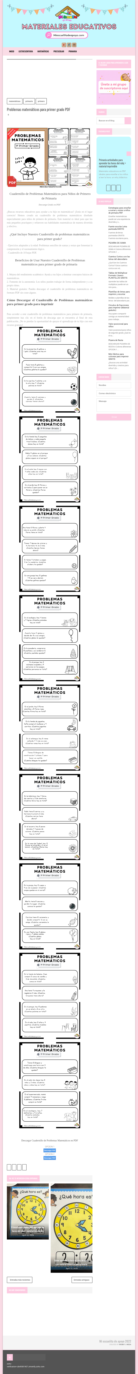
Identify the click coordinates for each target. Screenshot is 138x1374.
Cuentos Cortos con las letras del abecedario (119, 257)
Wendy (122, 1344)
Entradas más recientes (20, 1280)
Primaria (73, 51)
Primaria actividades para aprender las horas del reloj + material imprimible (112, 163)
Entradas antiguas (82, 1280)
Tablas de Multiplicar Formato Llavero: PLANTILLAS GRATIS (117, 275)
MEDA (129, 1344)
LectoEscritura (26, 51)
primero (41, 101)
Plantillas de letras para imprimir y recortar (119, 293)
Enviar (114, 417)
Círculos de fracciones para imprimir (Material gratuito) (118, 307)
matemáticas (14, 101)
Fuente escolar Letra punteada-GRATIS (117, 227)
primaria (29, 101)
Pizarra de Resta (115, 340)
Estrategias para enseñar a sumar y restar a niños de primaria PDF (119, 210)
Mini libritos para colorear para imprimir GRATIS (118, 356)
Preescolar (59, 51)
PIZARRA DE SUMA (117, 243)
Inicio (11, 51)
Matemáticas (43, 51)
